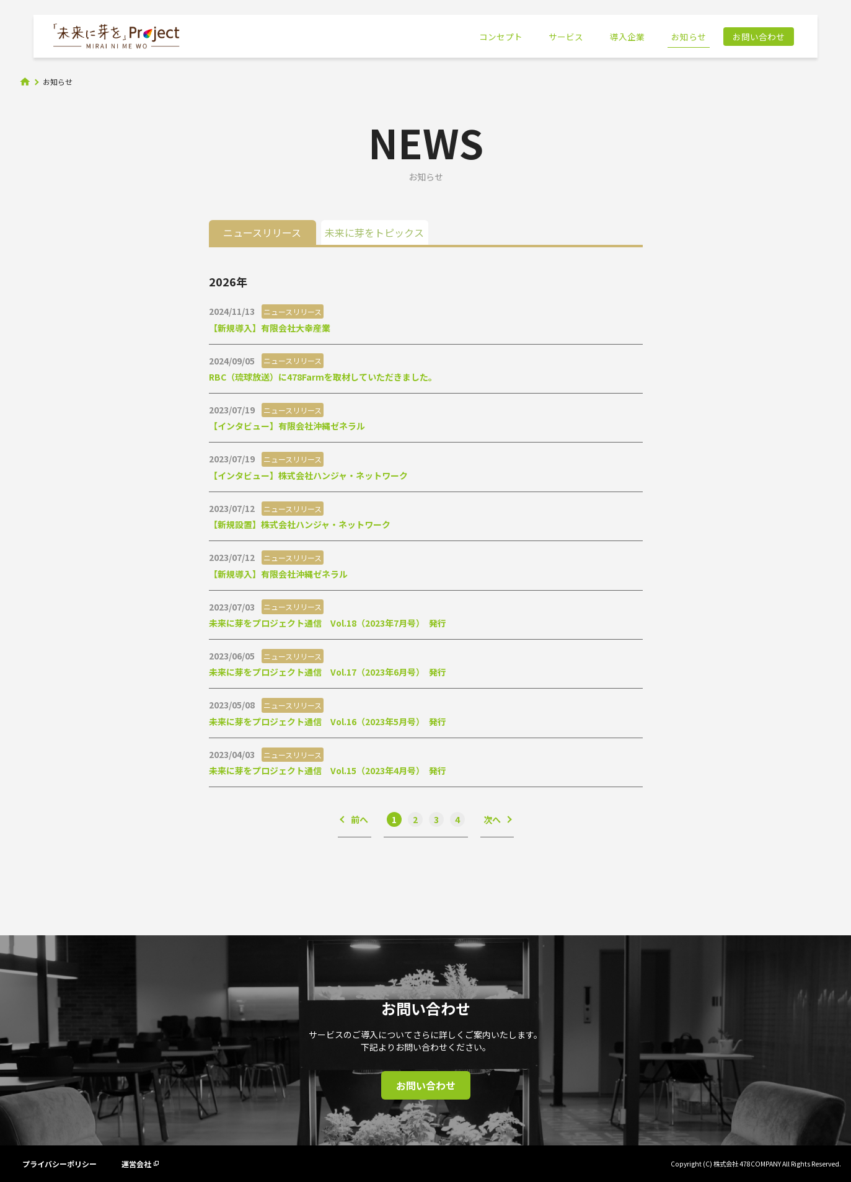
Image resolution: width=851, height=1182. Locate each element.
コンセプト (501, 36)
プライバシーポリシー (59, 1163)
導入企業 (627, 36)
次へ (492, 819)
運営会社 (140, 1163)
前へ (359, 819)
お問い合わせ (759, 36)
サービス (566, 36)
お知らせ (688, 36)
